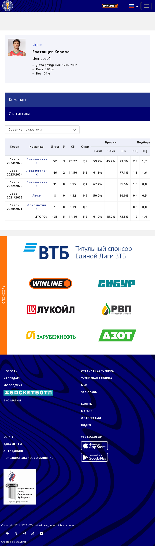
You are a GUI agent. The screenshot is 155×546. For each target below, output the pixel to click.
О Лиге (8, 436)
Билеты (86, 404)
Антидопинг (13, 451)
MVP (84, 385)
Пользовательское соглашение (28, 458)
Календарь (12, 378)
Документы (13, 443)
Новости (11, 371)
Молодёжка (13, 385)
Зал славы (89, 392)
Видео (86, 425)
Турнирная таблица (96, 378)
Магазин (88, 411)
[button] (133, 5)
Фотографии (91, 418)
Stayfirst (21, 541)
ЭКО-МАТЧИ (12, 400)
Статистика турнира (97, 371)
